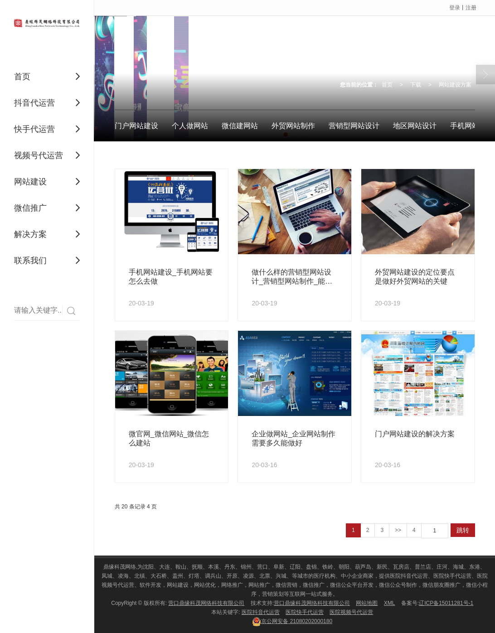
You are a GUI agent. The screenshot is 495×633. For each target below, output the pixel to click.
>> (398, 530)
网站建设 (30, 181)
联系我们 (30, 260)
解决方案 (30, 234)
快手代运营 (34, 129)
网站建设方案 (455, 85)
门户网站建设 (136, 126)
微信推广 (30, 208)
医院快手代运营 (305, 612)
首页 (22, 76)
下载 (415, 85)
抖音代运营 (34, 102)
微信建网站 (240, 126)
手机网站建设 (472, 126)
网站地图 (367, 603)
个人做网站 (190, 126)
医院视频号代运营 (351, 612)
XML (389, 603)
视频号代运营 (38, 155)
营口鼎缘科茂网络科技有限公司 (206, 603)
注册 (471, 8)
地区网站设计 (415, 126)
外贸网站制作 (293, 126)
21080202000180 (292, 621)
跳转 (462, 530)
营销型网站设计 (354, 126)
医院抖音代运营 (261, 612)
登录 (454, 8)
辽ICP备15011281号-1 (446, 603)
